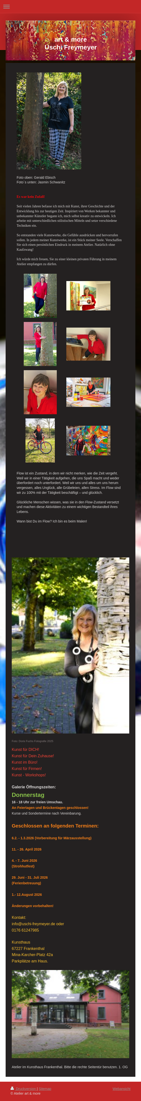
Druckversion (24, 1089)
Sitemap (45, 1089)
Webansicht (121, 1089)
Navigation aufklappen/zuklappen (70, 6)
